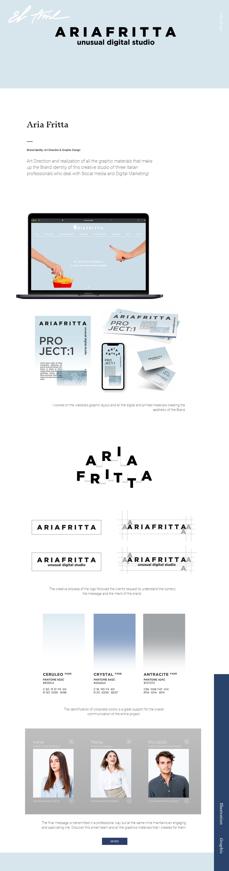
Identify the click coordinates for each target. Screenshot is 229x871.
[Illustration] (221, 813)
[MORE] (114, 841)
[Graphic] (221, 846)
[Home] (39, 14)
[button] (221, 22)
